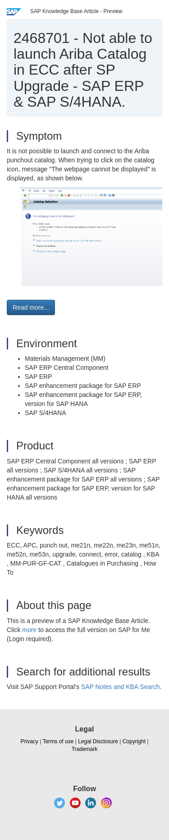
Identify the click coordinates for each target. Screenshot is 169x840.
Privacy (29, 741)
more (29, 629)
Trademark (85, 749)
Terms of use (58, 741)
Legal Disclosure (98, 741)
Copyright (134, 741)
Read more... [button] (31, 307)
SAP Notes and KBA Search (120, 686)
